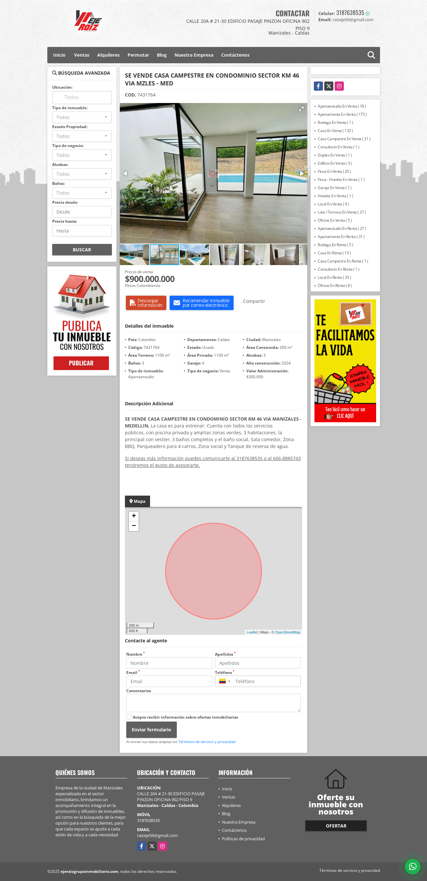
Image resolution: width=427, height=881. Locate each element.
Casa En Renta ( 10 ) (334, 253)
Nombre (135, 654)
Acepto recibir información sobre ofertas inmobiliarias (185, 717)
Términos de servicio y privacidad (207, 741)
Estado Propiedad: (69, 126)
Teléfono (225, 672)
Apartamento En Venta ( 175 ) (342, 114)
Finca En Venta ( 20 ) (334, 171)
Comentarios (138, 691)
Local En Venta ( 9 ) (333, 204)
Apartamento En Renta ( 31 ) (341, 236)
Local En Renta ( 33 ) (334, 277)
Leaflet (252, 632)
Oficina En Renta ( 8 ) (335, 285)
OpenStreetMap (287, 632)
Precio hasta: (64, 221)
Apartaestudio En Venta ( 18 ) (342, 106)
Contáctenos (235, 55)
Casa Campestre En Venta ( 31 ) (344, 139)
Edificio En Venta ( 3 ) (335, 163)
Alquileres (108, 55)
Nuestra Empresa (194, 55)
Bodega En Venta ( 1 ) (335, 122)
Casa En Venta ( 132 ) (335, 130)
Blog (162, 55)
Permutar (138, 55)
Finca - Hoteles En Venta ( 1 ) (341, 179)
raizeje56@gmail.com (157, 835)
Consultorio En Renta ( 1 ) (338, 269)
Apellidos (225, 654)
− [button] (134, 526)
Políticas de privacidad (243, 839)
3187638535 (350, 12)
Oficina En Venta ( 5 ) (335, 220)
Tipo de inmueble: (69, 108)
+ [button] (134, 516)
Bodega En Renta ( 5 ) (335, 244)
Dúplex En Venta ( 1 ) (335, 155)
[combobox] (82, 117)
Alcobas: (60, 164)
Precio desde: (65, 202)
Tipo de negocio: (68, 145)
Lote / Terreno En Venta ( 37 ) (342, 212)
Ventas (81, 55)
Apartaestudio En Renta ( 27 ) (342, 228)
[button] (301, 109)
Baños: (58, 183)
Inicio (59, 55)
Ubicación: (62, 87)
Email (133, 672)
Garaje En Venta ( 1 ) (335, 187)
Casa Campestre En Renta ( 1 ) (343, 261)
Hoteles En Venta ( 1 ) (335, 196)
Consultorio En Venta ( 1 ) (338, 147)
